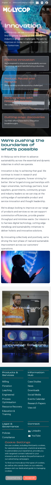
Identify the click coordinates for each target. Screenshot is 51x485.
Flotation (7, 386)
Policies (6, 433)
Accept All (29, 478)
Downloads (33, 390)
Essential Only (14, 478)
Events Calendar (36, 399)
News (30, 386)
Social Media (34, 395)
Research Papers (37, 404)
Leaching (7, 390)
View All (32, 408)
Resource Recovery (12, 407)
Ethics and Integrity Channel (23, 3)
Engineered (8, 395)
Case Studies (34, 382)
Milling (5, 382)
